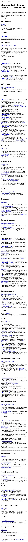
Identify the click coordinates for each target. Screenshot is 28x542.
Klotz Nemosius (7, 462)
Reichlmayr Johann (17, 105)
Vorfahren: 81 (4, 508)
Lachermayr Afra (5, 253)
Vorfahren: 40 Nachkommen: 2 (8, 475)
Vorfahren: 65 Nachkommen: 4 (8, 404)
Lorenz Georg (6, 154)
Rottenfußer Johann (7, 225)
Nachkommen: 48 (5, 164)
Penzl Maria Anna (5, 463)
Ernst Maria (12, 351)
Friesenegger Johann (8, 179)
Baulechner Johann (5, 70)
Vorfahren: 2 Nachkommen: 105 (8, 45)
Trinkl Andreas (4, 281)
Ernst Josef (5, 204)
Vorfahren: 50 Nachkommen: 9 (8, 361)
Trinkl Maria (15, 383)
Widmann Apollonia (7, 227)
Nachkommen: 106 (5, 24)
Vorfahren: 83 (4, 530)
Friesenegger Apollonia (10, 191)
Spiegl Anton (9, 382)
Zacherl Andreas (5, 340)
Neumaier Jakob (5, 495)
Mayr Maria (3, 269)
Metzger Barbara (20, 140)
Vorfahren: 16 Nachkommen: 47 (8, 223)
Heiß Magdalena (7, 497)
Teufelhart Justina (14, 180)
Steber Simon (4, 251)
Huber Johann (4, 122)
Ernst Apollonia (4, 282)
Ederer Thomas (11, 77)
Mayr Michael (6, 210)
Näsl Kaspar (6, 305)
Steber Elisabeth (6, 479)
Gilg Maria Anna (22, 369)
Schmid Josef (21, 368)
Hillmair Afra (14, 301)
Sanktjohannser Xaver (6, 467)
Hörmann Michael (7, 411)
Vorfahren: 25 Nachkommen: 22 (8, 294)
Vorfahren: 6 (4, 148)
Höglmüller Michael (8, 349)
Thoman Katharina (7, 306)
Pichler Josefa (4, 412)
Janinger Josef (4, 258)
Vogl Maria (7, 313)
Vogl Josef (5, 299)
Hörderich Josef (5, 426)
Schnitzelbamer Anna (8, 206)
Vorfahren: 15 (4, 202)
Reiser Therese (4, 427)
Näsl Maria (7, 321)
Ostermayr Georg (5, 267)
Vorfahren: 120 (4, 456)
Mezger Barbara (4, 155)
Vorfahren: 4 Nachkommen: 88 (8, 87)
